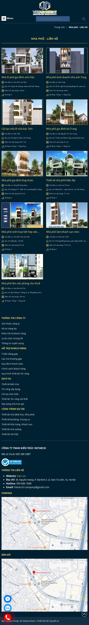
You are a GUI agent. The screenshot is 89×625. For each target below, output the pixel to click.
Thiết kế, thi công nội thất (15, 398)
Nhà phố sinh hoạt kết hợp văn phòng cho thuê (19, 232)
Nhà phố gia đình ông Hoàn (17, 180)
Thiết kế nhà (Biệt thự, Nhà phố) (18, 414)
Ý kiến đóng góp (10, 353)
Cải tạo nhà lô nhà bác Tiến (17, 128)
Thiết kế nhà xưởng (11, 429)
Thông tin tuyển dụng (13, 343)
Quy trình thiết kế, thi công (15, 373)
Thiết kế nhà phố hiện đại (60, 180)
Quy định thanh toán (12, 363)
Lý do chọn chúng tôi (12, 338)
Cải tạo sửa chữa (10, 394)
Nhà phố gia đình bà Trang (61, 128)
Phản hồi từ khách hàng (14, 333)
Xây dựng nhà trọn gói (13, 403)
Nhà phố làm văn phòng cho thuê (21, 283)
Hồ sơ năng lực (9, 328)
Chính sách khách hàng (14, 368)
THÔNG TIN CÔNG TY (13, 317)
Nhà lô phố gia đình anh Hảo (18, 77)
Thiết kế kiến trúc (10, 384)
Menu (7, 18)
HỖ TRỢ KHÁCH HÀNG (14, 348)
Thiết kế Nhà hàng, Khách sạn (17, 424)
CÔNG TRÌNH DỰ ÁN (13, 408)
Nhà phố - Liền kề (78, 27)
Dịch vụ (6, 378)
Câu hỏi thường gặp (12, 358)
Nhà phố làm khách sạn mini (62, 232)
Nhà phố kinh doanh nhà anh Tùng (66, 77)
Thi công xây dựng (11, 389)
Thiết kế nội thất (10, 434)
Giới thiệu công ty (11, 323)
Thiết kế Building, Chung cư (16, 419)
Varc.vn (21, 476)
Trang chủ (59, 27)
